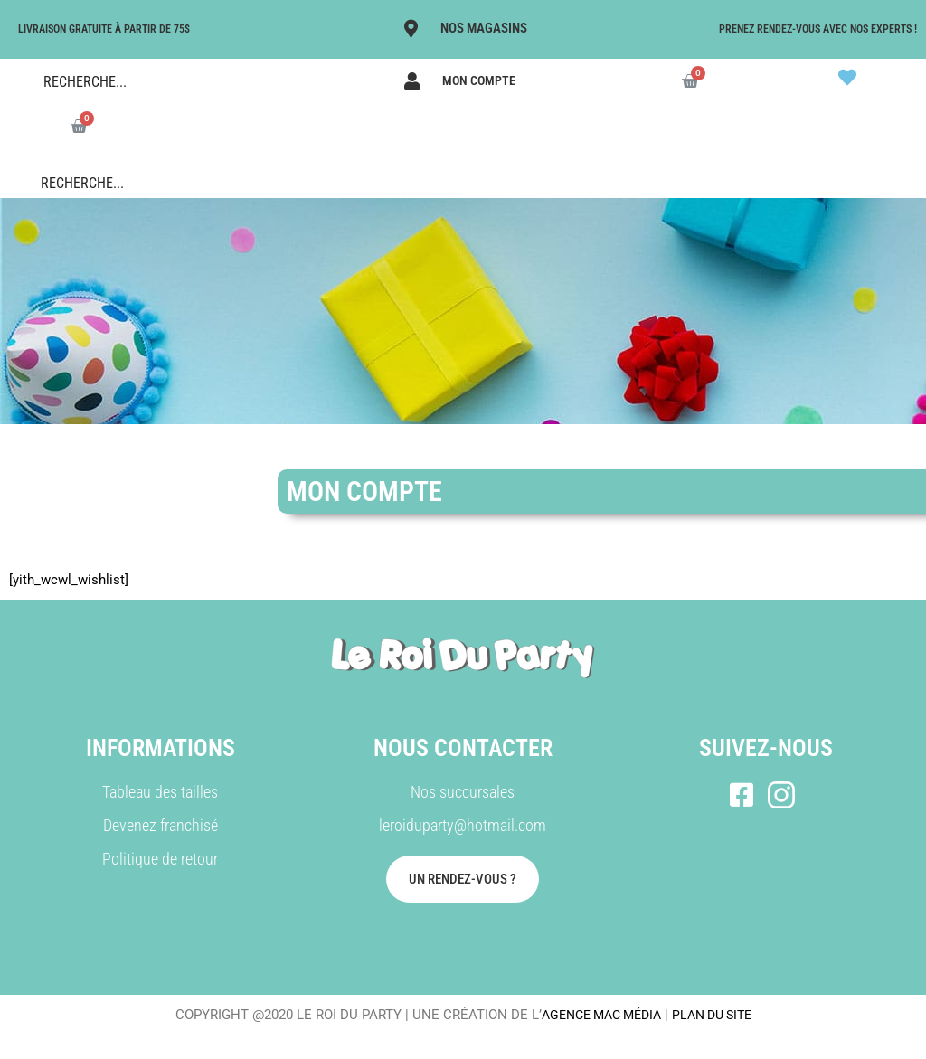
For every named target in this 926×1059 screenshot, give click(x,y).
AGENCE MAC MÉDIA (597, 1015)
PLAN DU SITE (717, 1015)
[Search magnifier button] (18, 81)
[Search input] (169, 81)
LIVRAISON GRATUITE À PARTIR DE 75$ (104, 29)
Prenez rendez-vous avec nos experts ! (818, 29)
